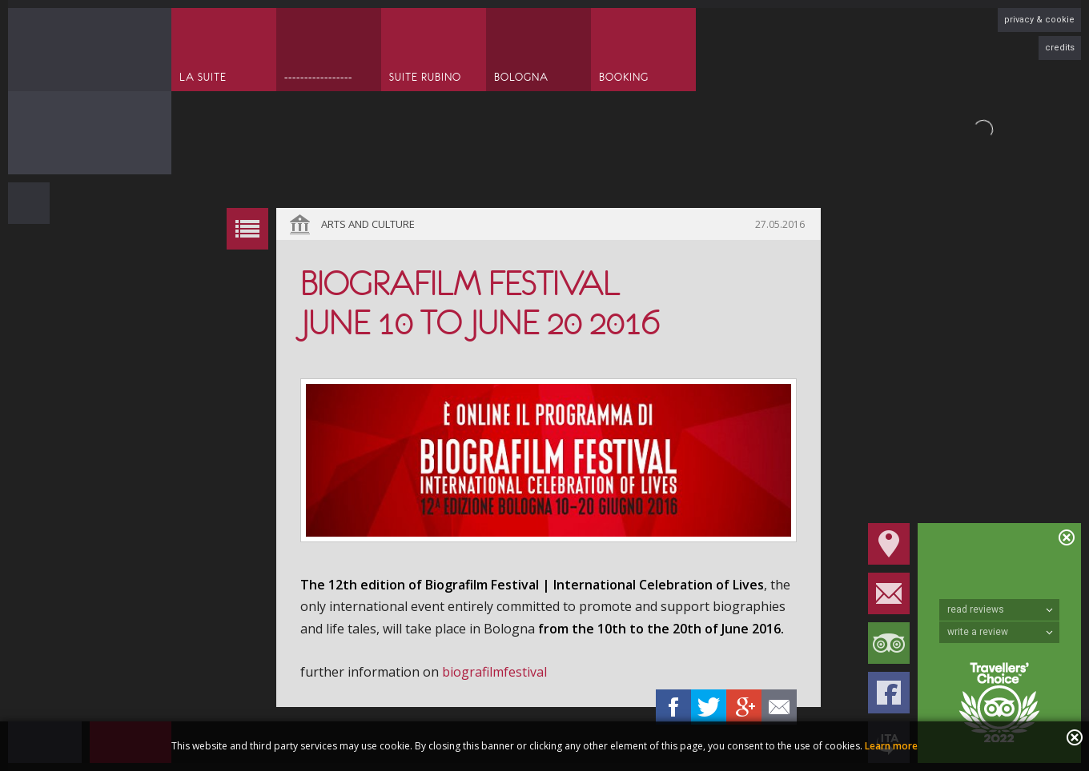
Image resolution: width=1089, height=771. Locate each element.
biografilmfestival (494, 672)
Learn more (891, 746)
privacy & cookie (1039, 19)
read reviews (1000, 609)
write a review (1000, 631)
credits (1060, 47)
